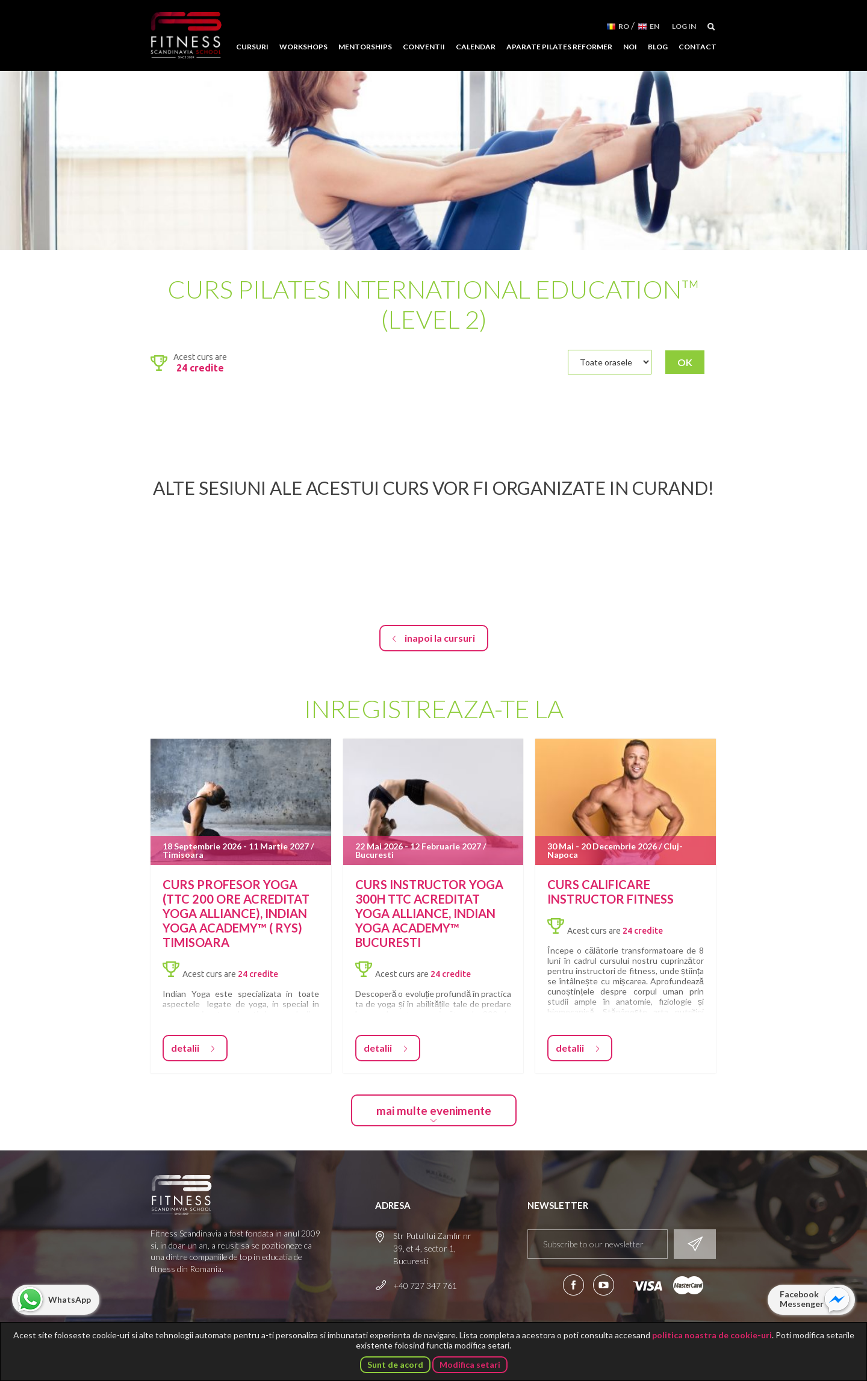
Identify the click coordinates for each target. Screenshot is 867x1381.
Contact (697, 46)
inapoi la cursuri (440, 638)
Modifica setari (470, 1364)
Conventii (424, 46)
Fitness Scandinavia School (186, 35)
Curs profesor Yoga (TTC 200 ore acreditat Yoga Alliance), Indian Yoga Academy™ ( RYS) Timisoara (236, 913)
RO (623, 26)
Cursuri (252, 46)
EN (654, 26)
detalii (185, 1048)
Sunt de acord (395, 1364)
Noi (630, 46)
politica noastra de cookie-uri (712, 1335)
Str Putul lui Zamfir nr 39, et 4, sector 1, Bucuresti (432, 1248)
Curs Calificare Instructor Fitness (610, 891)
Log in (684, 26)
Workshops (303, 46)
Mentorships (365, 46)
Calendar (476, 46)
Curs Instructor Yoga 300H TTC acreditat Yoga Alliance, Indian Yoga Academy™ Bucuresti (429, 913)
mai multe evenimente (433, 1110)
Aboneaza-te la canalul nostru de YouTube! (603, 1285)
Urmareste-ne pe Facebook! (573, 1285)
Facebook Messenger (802, 1299)
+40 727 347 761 (425, 1285)
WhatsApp (69, 1299)
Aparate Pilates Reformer (559, 46)
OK (684, 362)
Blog (658, 46)
